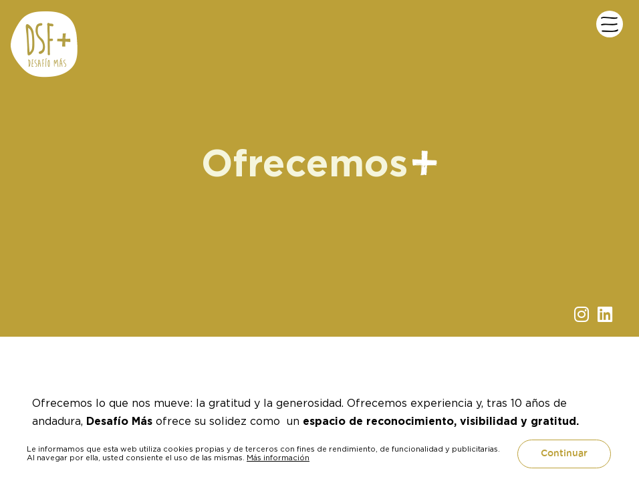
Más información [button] (278, 458)
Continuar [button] (564, 453)
